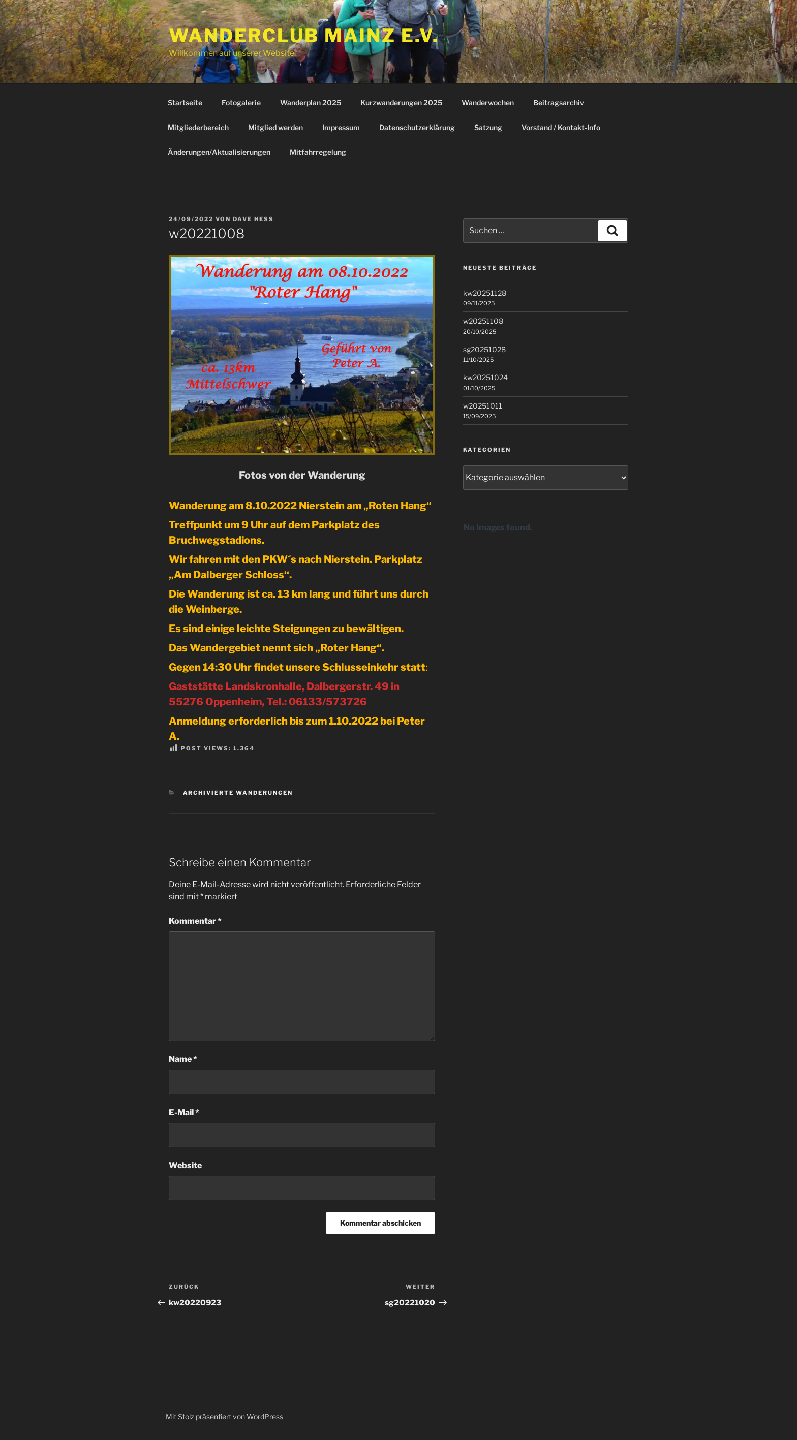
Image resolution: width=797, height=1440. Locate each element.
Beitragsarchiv (558, 102)
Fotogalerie (241, 102)
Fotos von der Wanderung (302, 475)
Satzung (488, 127)
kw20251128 (484, 293)
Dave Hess (253, 219)
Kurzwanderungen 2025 (401, 102)
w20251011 (482, 405)
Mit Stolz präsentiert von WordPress (224, 1416)
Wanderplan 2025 (310, 102)
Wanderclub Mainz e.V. (304, 35)
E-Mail (184, 1112)
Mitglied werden (275, 127)
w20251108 (483, 321)
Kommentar (195, 921)
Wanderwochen (488, 102)
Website (185, 1165)
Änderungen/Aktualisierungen (219, 152)
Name (183, 1059)
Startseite (185, 102)
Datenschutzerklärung (417, 127)
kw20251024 (485, 377)
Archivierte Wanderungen (238, 792)
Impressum (341, 127)
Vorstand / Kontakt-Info (561, 127)
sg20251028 (484, 349)
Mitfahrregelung (318, 152)
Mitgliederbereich (198, 127)
